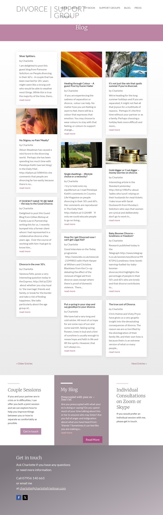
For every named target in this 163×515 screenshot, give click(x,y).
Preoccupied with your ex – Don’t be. (78, 398)
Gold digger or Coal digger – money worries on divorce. (124, 171)
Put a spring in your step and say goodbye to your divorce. (79, 305)
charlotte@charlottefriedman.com (43, 488)
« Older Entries (24, 363)
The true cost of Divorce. (122, 304)
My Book (89, 8)
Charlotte (27, 60)
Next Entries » (139, 363)
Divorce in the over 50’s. (32, 264)
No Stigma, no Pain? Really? (34, 140)
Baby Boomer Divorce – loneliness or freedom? (122, 234)
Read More (92, 439)
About (76, 8)
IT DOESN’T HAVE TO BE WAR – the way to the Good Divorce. (36, 202)
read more (24, 99)
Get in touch (30, 431)
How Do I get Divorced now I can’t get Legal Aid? (80, 238)
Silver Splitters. (27, 55)
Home (64, 8)
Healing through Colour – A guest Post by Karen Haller (79, 84)
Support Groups (109, 8)
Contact (66, 17)
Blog (127, 8)
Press (138, 8)
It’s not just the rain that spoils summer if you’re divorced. (125, 84)
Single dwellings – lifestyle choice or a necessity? (78, 175)
